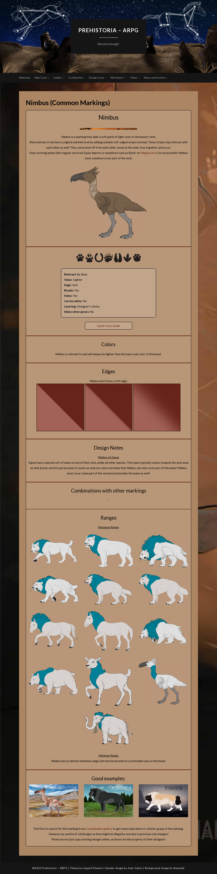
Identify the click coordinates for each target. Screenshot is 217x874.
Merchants (116, 77)
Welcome (24, 77)
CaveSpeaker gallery (99, 828)
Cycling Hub (75, 77)
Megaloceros (148, 153)
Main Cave (40, 77)
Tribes (133, 77)
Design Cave (96, 77)
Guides (57, 77)
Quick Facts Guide (108, 326)
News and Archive (154, 77)
